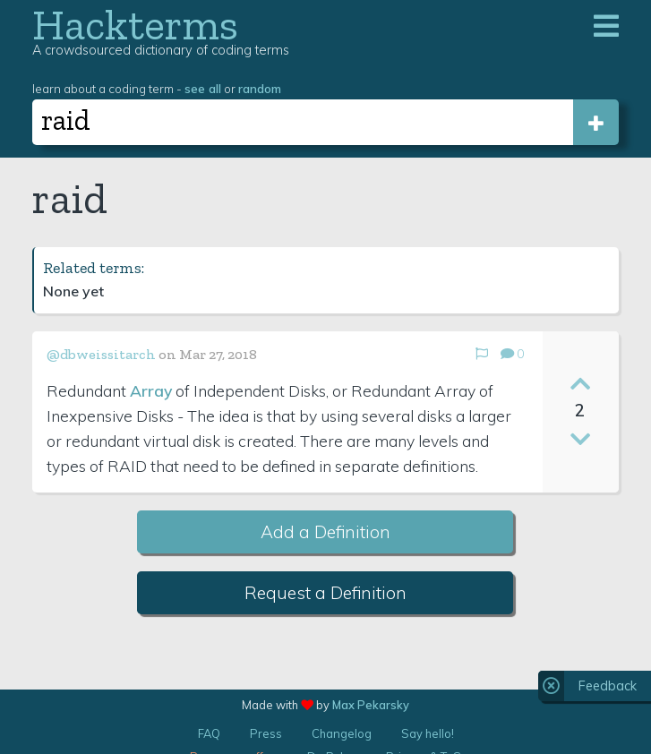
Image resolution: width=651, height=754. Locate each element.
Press (266, 733)
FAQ (209, 733)
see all (202, 88)
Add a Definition (325, 532)
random (259, 88)
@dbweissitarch (101, 354)
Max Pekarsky (370, 705)
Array (151, 390)
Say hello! (427, 733)
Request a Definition (325, 593)
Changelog (342, 733)
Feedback (607, 686)
